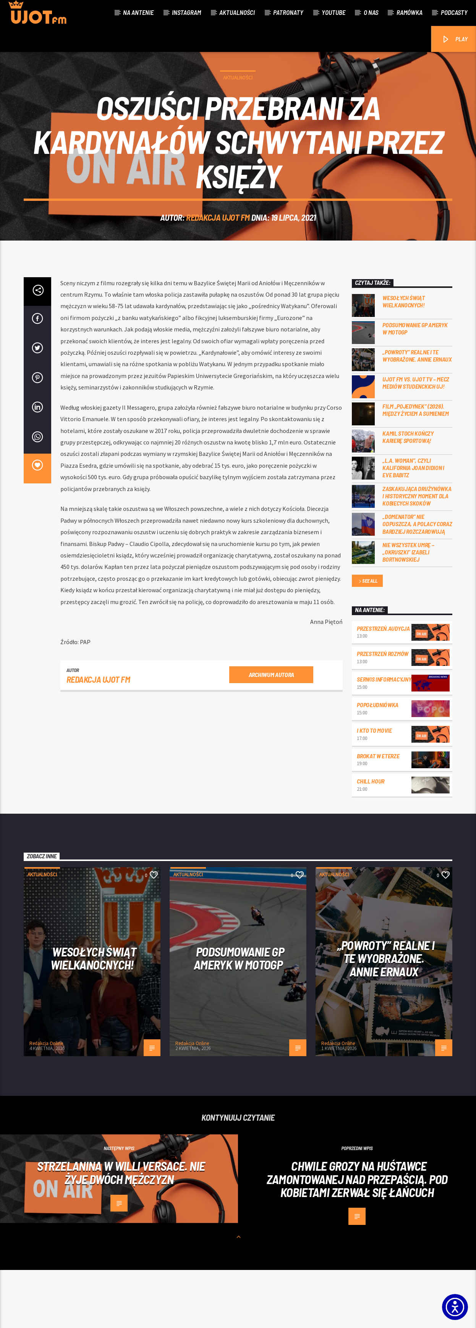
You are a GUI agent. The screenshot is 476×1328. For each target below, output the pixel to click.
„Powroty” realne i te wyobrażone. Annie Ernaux (417, 413)
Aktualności (237, 12)
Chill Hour (370, 839)
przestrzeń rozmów (382, 711)
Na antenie (138, 12)
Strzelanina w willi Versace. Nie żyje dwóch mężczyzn (121, 1230)
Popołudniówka (377, 762)
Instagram (186, 12)
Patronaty (288, 12)
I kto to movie (374, 788)
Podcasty (454, 12)
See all (367, 639)
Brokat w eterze (378, 813)
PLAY (454, 39)
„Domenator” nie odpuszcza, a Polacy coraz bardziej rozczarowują (417, 582)
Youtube (333, 12)
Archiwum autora (271, 732)
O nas (371, 12)
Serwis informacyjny (384, 737)
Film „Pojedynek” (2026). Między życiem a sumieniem (415, 467)
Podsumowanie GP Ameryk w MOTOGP (414, 386)
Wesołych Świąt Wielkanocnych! (403, 359)
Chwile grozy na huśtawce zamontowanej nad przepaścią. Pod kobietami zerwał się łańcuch (357, 1237)
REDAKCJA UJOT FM (218, 246)
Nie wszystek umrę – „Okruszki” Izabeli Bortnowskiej (408, 610)
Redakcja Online (46, 1101)
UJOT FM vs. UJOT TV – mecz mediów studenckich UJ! (415, 440)
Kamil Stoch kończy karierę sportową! (407, 495)
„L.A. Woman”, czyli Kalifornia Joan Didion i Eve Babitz (413, 525)
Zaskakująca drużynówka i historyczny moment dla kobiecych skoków (416, 554)
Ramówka (410, 12)
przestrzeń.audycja (383, 686)
